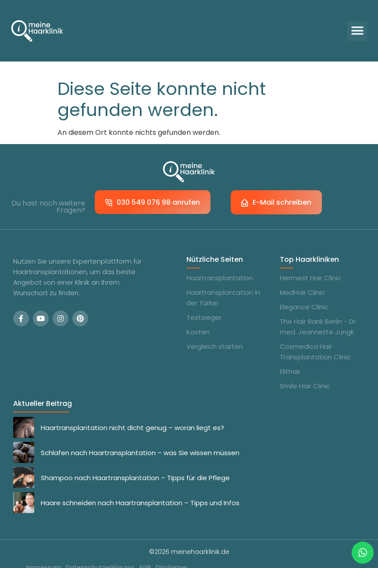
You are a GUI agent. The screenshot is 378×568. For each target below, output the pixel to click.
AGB (145, 554)
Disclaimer (172, 554)
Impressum (42, 554)
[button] (357, 31)
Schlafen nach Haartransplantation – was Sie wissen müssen (140, 439)
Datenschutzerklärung (99, 554)
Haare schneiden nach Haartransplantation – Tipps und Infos (140, 489)
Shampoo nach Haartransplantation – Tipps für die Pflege (135, 464)
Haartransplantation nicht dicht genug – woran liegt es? (132, 414)
